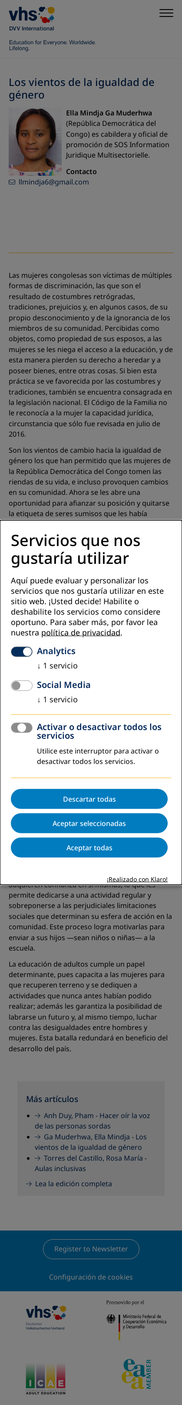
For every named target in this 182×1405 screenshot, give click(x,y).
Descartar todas (89, 799)
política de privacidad (80, 632)
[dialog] (91, 702)
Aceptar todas (89, 847)
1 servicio (57, 665)
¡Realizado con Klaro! (137, 879)
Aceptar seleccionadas (89, 823)
